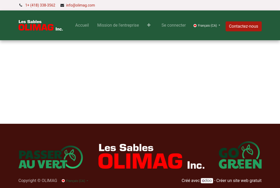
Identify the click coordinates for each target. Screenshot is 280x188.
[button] (149, 25)
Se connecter (174, 25)
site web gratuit (247, 180)
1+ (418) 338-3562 (40, 5)
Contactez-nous (243, 26)
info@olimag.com (80, 5)
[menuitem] (82, 25)
